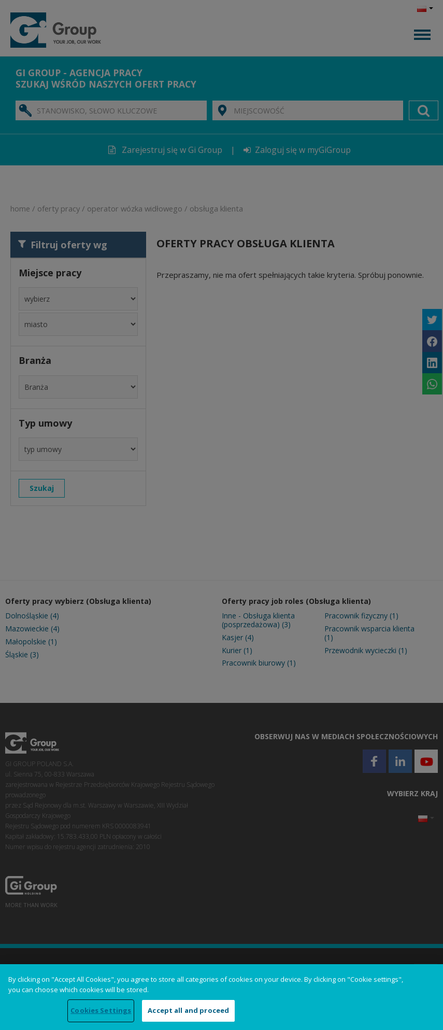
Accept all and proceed (188, 1010)
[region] (221, 997)
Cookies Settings (100, 1010)
